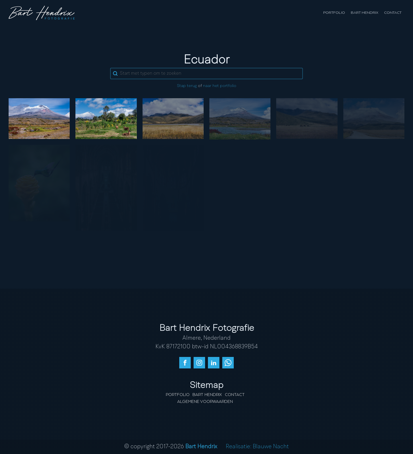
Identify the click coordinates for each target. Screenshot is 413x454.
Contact (393, 13)
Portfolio (334, 13)
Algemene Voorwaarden (205, 401)
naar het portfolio (219, 86)
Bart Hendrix (364, 13)
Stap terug (187, 86)
